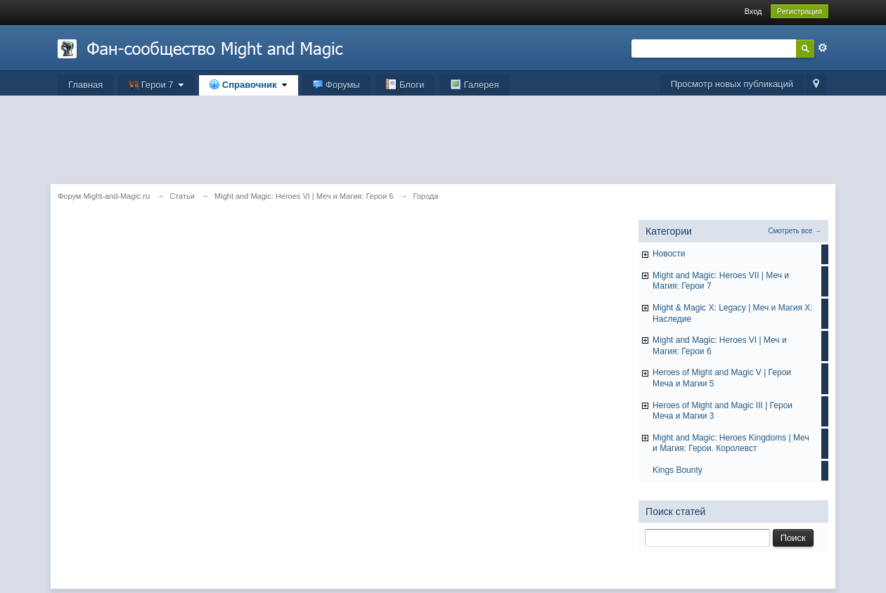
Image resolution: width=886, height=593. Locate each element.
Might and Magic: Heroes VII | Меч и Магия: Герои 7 (721, 281)
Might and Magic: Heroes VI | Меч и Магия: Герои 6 (720, 345)
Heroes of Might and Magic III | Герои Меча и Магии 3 (722, 411)
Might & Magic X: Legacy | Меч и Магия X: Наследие (733, 313)
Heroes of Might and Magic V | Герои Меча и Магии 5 (722, 378)
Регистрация (799, 11)
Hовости (669, 254)
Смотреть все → (794, 231)
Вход (753, 11)
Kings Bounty (677, 470)
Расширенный (822, 47)
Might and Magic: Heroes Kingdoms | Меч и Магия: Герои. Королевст (731, 443)
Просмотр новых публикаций (732, 84)
